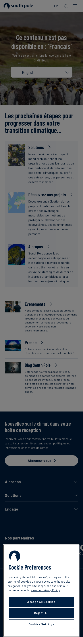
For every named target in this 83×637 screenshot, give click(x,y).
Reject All (41, 613)
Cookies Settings (41, 624)
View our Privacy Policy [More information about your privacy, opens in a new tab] (45, 590)
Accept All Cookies (41, 602)
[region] (41, 590)
